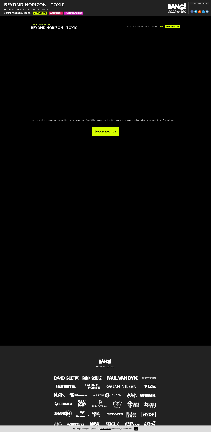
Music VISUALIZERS (74, 13)
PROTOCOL (200, 3)
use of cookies (105, 429)
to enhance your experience (124, 429)
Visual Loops (40, 13)
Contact (45, 9)
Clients (35, 9)
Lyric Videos (55, 13)
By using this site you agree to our (86, 429)
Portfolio (23, 9)
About (11, 9)
